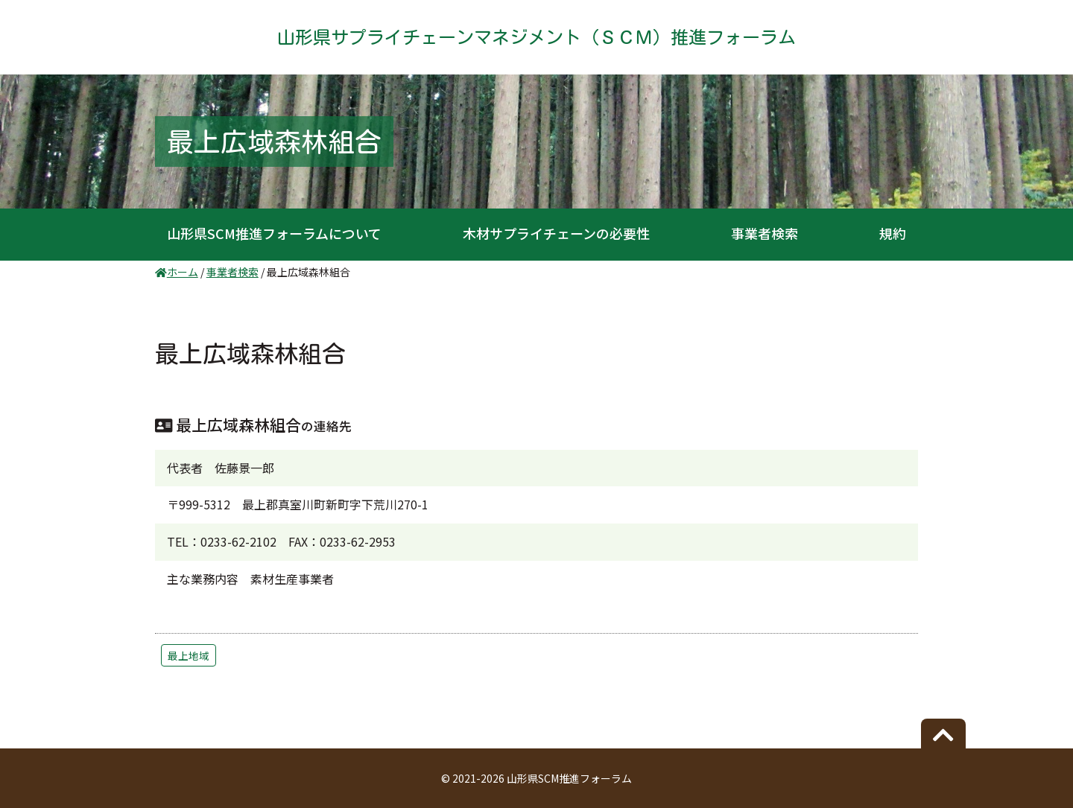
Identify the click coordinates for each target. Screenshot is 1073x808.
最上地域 (188, 655)
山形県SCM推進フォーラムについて (274, 233)
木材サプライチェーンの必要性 (556, 233)
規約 (892, 233)
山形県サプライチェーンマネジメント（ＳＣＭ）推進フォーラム (536, 37)
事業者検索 (764, 233)
